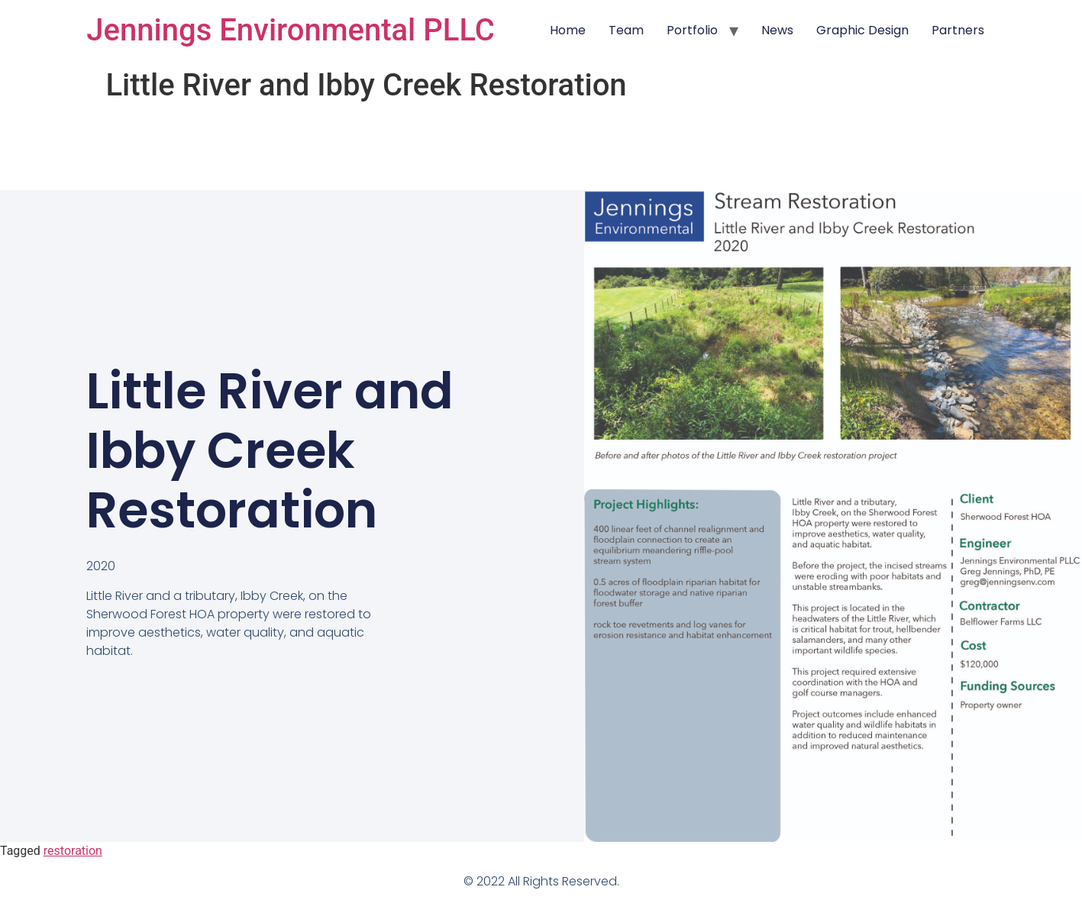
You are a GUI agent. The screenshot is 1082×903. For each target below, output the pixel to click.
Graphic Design (862, 30)
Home (568, 30)
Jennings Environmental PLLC (290, 30)
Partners (958, 30)
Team (626, 30)
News (777, 30)
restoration (73, 850)
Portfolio (692, 30)
